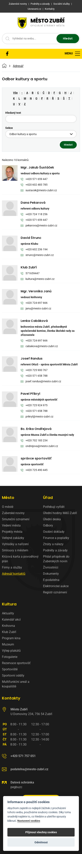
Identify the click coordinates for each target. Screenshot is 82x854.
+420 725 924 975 (34, 405)
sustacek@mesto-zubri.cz (39, 190)
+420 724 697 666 (34, 303)
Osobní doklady (53, 532)
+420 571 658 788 (34, 376)
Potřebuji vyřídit (53, 507)
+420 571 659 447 (34, 179)
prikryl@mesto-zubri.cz (37, 417)
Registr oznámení (55, 592)
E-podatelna (51, 580)
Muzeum (8, 644)
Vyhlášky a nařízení (15, 544)
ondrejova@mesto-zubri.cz (39, 446)
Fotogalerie (9, 657)
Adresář (18, 66)
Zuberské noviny (13, 513)
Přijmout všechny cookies (41, 832)
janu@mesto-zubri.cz (36, 309)
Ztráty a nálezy (53, 544)
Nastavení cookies (28, 821)
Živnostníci (50, 567)
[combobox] (41, 134)
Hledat (68, 38)
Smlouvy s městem (15, 550)
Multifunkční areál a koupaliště (15, 684)
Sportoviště (10, 669)
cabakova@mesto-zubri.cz (39, 346)
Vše (15, 92)
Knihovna (8, 626)
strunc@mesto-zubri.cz (37, 255)
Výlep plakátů (11, 650)
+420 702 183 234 (34, 441)
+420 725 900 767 (34, 370)
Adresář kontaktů (13, 573)
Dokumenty (51, 573)
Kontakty (11, 698)
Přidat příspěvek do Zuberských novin (56, 559)
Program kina (11, 638)
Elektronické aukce (56, 586)
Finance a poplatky (56, 538)
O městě (7, 507)
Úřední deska (52, 519)
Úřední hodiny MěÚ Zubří (60, 513)
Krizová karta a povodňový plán (20, 559)
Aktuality (8, 613)
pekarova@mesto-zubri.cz (39, 226)
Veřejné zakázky (13, 538)
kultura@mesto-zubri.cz (38, 279)
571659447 (30, 273)
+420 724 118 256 (34, 214)
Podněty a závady (55, 550)
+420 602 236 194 (34, 249)
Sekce (9, 127)
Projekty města (12, 532)
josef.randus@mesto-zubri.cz (41, 381)
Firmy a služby (12, 567)
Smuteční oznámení (15, 519)
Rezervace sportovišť (16, 663)
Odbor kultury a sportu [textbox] (23, 134)
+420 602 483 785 (34, 185)
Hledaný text (13, 112)
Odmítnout (41, 842)
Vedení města (11, 525)
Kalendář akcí (11, 619)
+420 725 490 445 (34, 470)
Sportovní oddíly (13, 675)
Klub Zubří (9, 632)
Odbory (48, 525)
